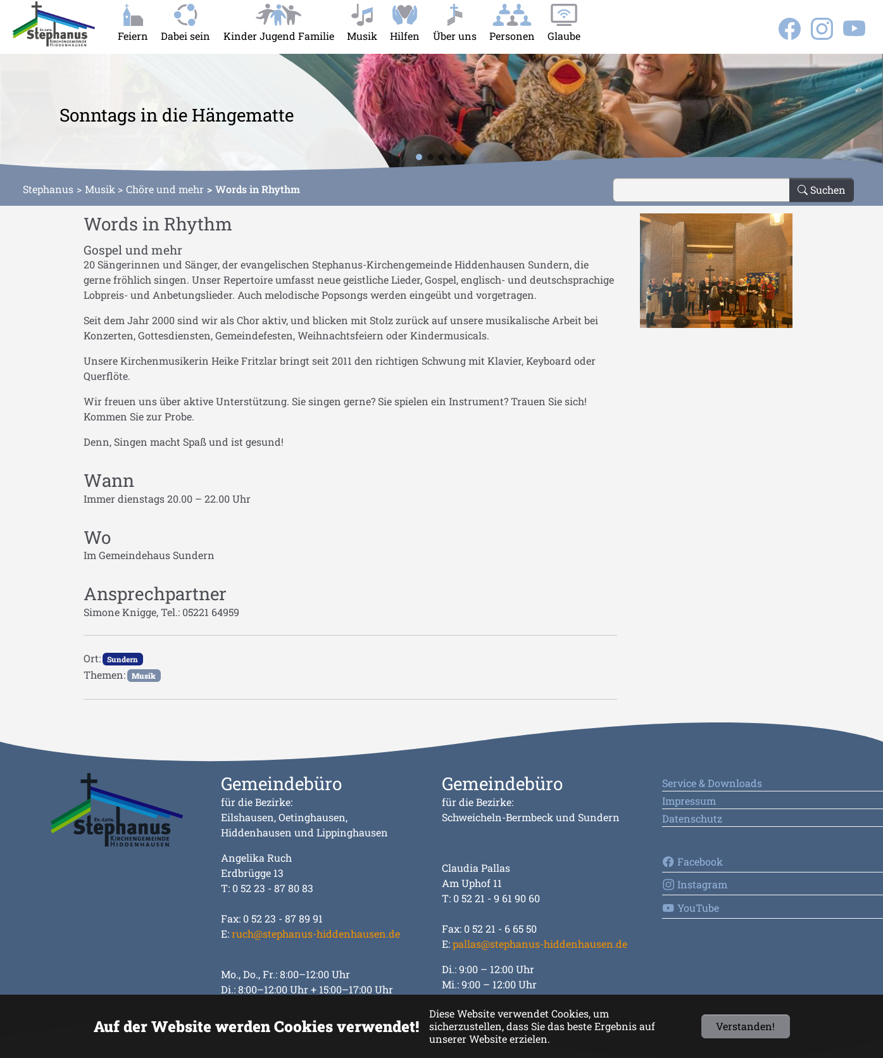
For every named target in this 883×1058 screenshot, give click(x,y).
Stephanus (48, 189)
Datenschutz (692, 818)
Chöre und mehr (165, 189)
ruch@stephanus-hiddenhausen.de (316, 933)
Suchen (822, 189)
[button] (20, 114)
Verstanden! (745, 1026)
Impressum (689, 800)
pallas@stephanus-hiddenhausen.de (540, 943)
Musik (100, 189)
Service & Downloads (712, 783)
